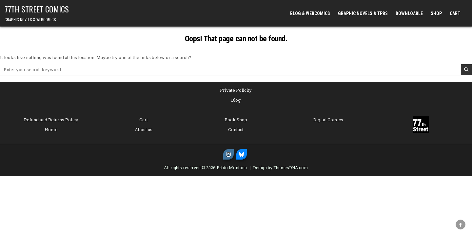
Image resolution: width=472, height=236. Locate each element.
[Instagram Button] (228, 154)
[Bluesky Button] (241, 154)
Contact (236, 129)
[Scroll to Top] (460, 224)
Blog (236, 100)
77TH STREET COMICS (37, 9)
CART (455, 13)
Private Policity (236, 90)
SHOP (436, 13)
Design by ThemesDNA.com (280, 167)
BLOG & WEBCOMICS (310, 13)
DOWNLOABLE (409, 13)
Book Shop (236, 120)
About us (143, 129)
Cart (143, 120)
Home (51, 129)
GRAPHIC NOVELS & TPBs (363, 13)
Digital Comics (328, 120)
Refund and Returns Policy (51, 120)
